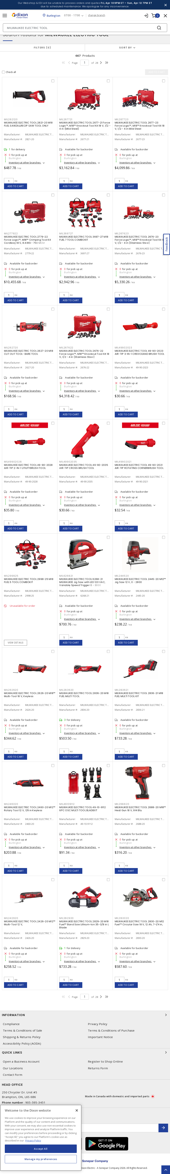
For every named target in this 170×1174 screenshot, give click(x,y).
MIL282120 (11, 119)
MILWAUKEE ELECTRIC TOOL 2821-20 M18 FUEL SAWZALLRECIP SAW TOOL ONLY (28, 124)
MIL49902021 (123, 461)
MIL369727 (66, 233)
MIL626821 (66, 575)
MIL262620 (11, 690)
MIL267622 (66, 347)
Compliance (11, 1024)
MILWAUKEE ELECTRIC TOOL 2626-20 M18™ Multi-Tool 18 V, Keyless (29, 695)
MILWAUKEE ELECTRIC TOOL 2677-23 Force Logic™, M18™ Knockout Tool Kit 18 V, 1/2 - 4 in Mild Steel (140, 125)
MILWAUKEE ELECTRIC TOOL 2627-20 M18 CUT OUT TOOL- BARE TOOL (28, 352)
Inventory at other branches (25, 162)
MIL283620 (66, 690)
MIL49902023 (123, 347)
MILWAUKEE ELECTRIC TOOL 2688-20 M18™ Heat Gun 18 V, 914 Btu (140, 809)
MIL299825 (11, 575)
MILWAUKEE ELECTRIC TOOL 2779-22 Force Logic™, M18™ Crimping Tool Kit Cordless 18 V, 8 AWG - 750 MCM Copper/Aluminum (27, 241)
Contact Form (12, 1075)
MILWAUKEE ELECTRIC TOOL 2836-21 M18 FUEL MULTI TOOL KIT (139, 695)
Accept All (41, 1148)
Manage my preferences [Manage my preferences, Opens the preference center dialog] (41, 1159)
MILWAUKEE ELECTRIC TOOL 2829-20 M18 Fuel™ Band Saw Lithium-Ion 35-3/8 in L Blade (84, 924)
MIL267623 (122, 233)
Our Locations (13, 1068)
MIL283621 (121, 690)
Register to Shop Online (105, 1061)
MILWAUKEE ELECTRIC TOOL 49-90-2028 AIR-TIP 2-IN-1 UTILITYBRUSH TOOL (28, 466)
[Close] (77, 1110)
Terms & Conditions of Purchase (111, 1030)
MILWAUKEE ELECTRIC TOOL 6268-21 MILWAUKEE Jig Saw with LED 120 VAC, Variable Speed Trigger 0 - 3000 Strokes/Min (82, 583)
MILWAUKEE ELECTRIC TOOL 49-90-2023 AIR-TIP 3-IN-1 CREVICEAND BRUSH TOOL (139, 352)
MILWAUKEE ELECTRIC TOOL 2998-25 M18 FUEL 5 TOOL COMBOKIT (28, 580)
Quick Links (85, 1052)
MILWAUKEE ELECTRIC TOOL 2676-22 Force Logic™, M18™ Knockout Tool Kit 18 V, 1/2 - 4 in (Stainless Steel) (84, 354)
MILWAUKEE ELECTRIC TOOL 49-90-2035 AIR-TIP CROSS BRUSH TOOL (83, 466)
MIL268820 (122, 804)
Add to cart (15, 186)
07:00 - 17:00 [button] (72, 15)
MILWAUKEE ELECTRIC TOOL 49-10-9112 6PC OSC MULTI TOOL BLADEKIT (82, 809)
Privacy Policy (97, 1024)
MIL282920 (66, 918)
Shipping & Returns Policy (21, 1037)
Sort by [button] (125, 47)
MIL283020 (122, 918)
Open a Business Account (21, 1061)
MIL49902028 (13, 461)
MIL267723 (122, 119)
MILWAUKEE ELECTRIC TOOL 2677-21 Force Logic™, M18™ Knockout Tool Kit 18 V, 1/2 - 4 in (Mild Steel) (85, 125)
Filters (42, 47)
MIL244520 (122, 575)
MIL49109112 (66, 804)
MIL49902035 (68, 461)
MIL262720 (11, 347)
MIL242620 (11, 918)
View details (16, 642)
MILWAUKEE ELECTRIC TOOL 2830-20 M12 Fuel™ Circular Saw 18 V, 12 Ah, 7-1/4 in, (139, 923)
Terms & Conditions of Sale (22, 1030)
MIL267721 (65, 119)
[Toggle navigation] (5, 15)
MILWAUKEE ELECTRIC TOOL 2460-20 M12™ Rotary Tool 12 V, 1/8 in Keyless (29, 809)
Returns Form (98, 1068)
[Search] (85, 27)
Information (85, 1015)
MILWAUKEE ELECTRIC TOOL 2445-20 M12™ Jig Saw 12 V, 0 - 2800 (140, 580)
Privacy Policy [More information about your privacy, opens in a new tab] (33, 1140)
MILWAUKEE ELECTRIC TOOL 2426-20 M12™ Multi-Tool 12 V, (29, 923)
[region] (41, 1138)
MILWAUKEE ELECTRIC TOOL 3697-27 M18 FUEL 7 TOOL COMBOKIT (83, 238)
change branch (96, 15)
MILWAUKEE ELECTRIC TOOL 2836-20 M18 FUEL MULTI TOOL (84, 695)
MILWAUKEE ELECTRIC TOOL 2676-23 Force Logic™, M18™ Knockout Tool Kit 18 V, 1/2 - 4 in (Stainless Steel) (140, 239)
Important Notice (100, 1037)
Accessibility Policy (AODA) (22, 1043)
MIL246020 (11, 804)
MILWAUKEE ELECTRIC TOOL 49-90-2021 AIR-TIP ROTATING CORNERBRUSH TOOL (139, 466)
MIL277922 (11, 233)
